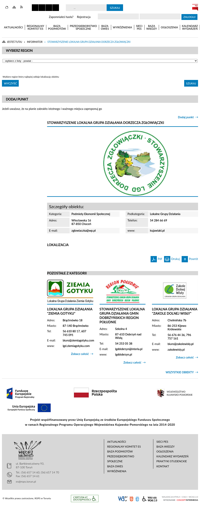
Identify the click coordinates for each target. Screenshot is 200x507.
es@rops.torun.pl (26, 481)
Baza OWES (115, 466)
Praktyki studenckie (171, 461)
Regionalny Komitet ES (124, 446)
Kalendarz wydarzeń (172, 456)
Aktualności (116, 441)
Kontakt (162, 466)
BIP (195, 7)
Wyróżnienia (116, 471)
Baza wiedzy (165, 446)
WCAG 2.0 (150, 498)
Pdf (156, 258)
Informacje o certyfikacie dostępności (84, 498)
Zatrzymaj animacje (35, 7)
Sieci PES (162, 441)
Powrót (190, 258)
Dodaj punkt (186, 117)
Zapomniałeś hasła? (61, 17)
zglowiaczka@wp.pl (83, 230)
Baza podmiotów (120, 451)
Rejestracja (84, 17)
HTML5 (131, 498)
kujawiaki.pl (157, 230)
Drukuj (172, 258)
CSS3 (137, 498)
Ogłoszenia (165, 451)
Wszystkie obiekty (180, 372)
